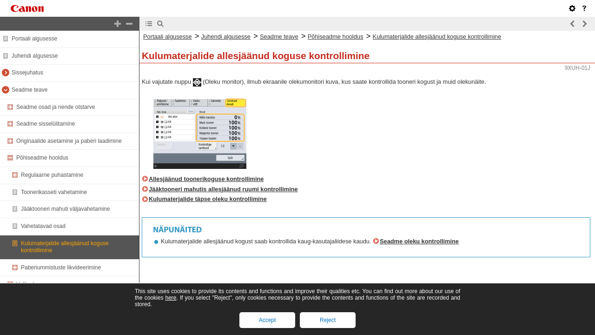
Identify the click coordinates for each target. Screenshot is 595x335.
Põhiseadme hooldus (42, 157)
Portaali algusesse (34, 38)
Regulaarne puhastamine (52, 175)
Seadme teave (29, 90)
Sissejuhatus (27, 72)
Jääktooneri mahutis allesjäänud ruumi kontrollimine (223, 189)
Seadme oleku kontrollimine (419, 241)
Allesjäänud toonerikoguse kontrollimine (206, 178)
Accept (267, 320)
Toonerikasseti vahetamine (54, 192)
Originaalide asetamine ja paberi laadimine (69, 141)
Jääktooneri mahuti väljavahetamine (65, 209)
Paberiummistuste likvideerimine (61, 267)
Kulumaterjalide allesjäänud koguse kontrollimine (437, 36)
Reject (328, 320)
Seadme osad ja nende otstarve (55, 107)
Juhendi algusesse (35, 56)
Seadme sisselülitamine (45, 124)
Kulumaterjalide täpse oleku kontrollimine (208, 198)
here (170, 298)
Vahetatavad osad (43, 226)
